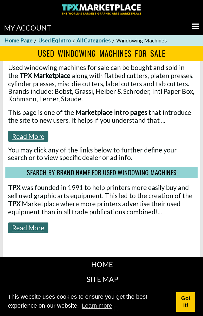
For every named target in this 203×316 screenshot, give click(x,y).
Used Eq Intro (54, 40)
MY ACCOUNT (27, 28)
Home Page (18, 40)
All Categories (93, 40)
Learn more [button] (97, 305)
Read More (28, 136)
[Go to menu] (195, 26)
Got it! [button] (185, 301)
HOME (102, 264)
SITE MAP (102, 279)
